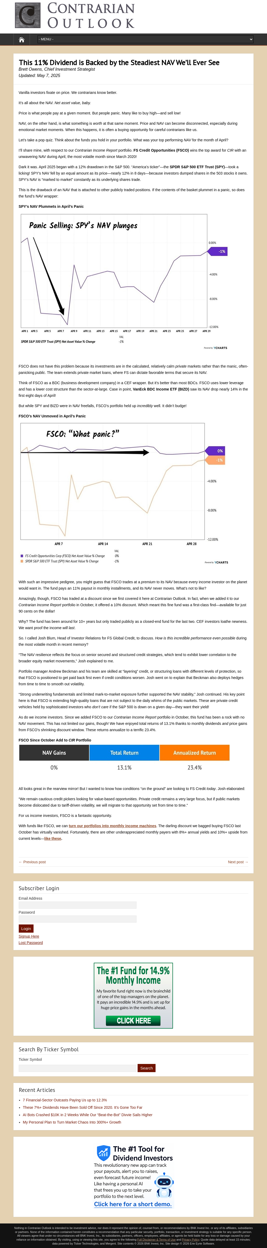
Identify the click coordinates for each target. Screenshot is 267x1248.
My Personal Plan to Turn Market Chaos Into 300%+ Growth (72, 1122)
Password (27, 912)
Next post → (238, 862)
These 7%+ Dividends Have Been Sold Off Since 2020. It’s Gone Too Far (83, 1107)
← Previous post (32, 862)
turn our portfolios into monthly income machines (112, 826)
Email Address (30, 898)
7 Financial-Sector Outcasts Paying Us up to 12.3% (65, 1100)
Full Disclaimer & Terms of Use (156, 1239)
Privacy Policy (190, 1239)
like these (52, 838)
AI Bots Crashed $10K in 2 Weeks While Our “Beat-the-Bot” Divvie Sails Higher (88, 1115)
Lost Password (31, 943)
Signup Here (29, 936)
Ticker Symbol (30, 1059)
